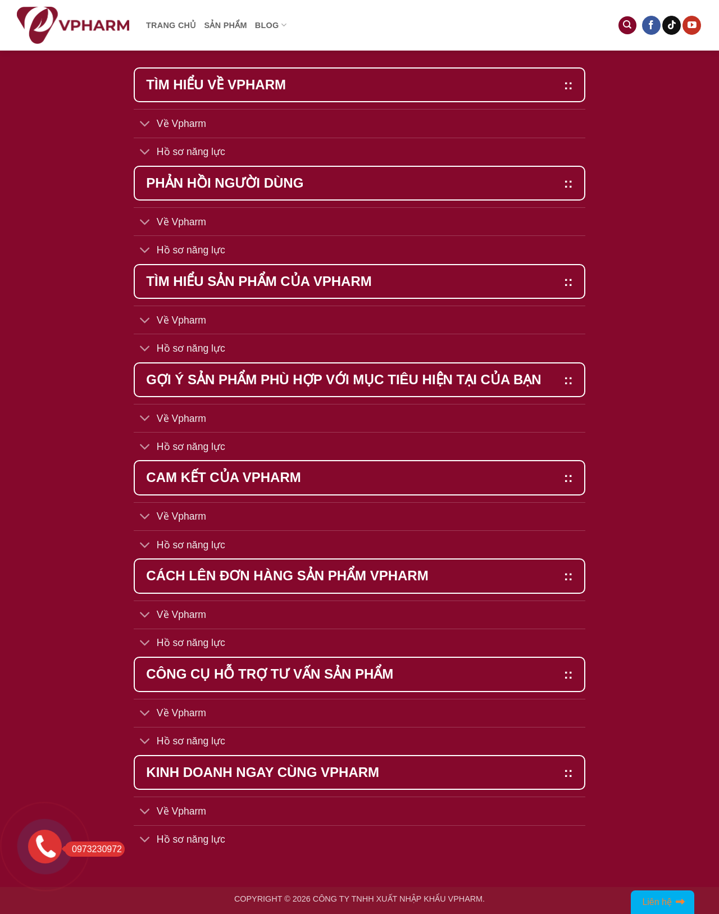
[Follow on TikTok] (671, 25)
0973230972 (93, 849)
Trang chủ (171, 25)
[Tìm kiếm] (627, 25)
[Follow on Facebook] (651, 25)
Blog (270, 25)
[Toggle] (145, 125)
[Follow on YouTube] (691, 25)
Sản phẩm (225, 25)
